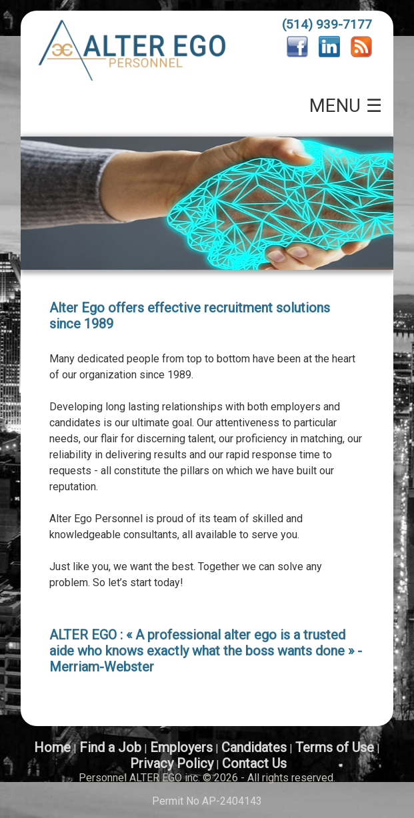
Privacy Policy (171, 763)
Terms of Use (334, 747)
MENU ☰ (346, 106)
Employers (181, 747)
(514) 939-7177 (327, 24)
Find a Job (110, 747)
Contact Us (254, 763)
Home (52, 747)
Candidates (254, 747)
